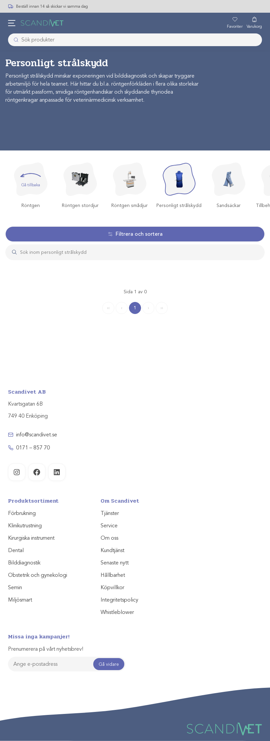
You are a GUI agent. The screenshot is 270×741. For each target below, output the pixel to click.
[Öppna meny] (11, 23)
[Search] (141, 252)
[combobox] (135, 39)
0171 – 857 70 (33, 447)
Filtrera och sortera (135, 234)
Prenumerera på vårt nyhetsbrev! (45, 649)
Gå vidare (109, 664)
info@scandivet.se (36, 434)
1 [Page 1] (135, 308)
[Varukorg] (254, 23)
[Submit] (14, 39)
